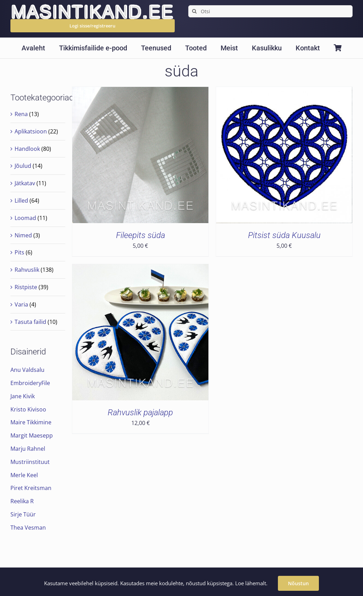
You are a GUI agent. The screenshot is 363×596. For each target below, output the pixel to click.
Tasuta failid (30, 322)
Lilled (21, 200)
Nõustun (298, 583)
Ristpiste (26, 287)
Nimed (23, 235)
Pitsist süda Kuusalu (284, 235)
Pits (19, 252)
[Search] (194, 11)
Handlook (27, 149)
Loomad (25, 218)
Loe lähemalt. (251, 583)
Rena (21, 114)
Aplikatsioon (31, 131)
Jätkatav (25, 183)
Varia (21, 304)
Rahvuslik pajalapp (140, 412)
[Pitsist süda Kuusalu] (284, 92)
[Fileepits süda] (140, 92)
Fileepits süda (140, 235)
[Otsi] (270, 11)
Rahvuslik (27, 269)
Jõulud (23, 166)
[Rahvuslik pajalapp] (140, 269)
